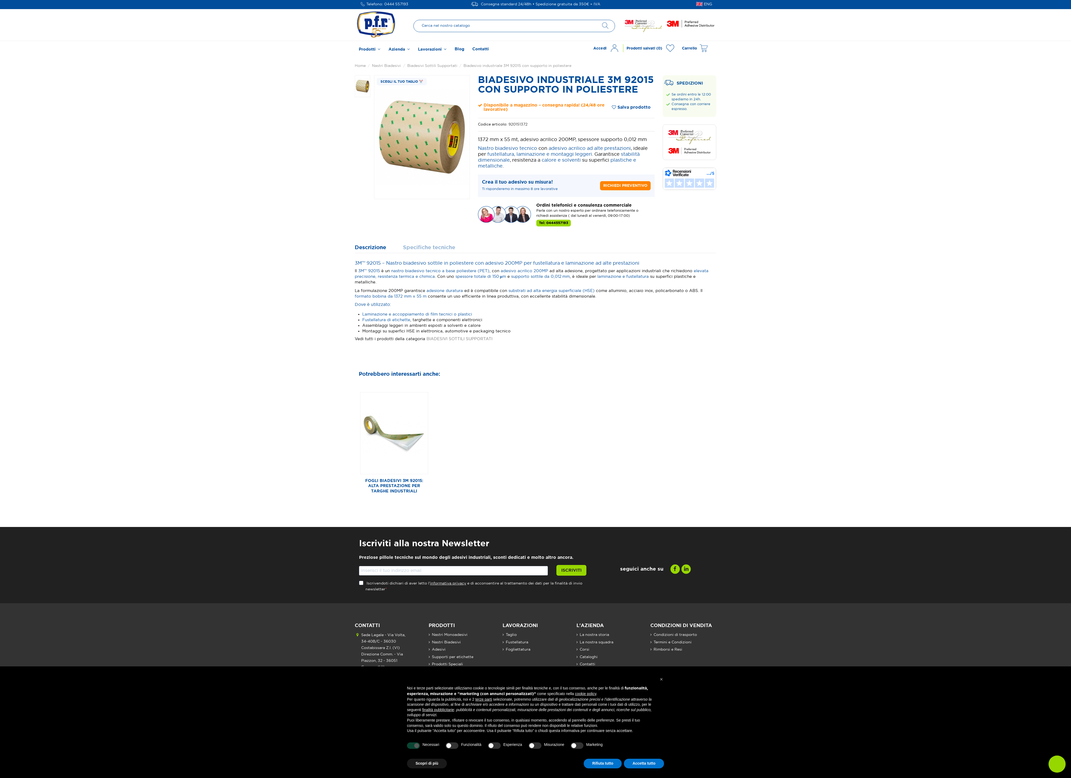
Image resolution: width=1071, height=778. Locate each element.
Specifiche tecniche (429, 247)
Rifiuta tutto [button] (602, 763)
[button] (369, 49)
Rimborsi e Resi (668, 649)
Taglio (511, 635)
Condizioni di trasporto (675, 635)
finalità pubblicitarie (438, 710)
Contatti (587, 664)
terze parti (483, 699)
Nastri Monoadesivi (449, 635)
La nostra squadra (596, 642)
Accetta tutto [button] (643, 763)
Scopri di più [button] (427, 763)
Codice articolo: (492, 124)
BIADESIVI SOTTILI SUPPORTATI (459, 339)
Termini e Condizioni (673, 642)
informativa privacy (448, 583)
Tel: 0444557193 (553, 223)
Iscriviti (571, 570)
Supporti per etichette (452, 657)
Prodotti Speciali (447, 664)
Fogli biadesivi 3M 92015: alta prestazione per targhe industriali (394, 486)
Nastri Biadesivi (446, 642)
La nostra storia (594, 635)
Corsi (584, 649)
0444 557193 (396, 4)
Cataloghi (589, 657)
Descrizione (370, 247)
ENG (708, 4)
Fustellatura (517, 642)
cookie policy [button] (585, 694)
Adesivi (439, 649)
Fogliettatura (518, 649)
